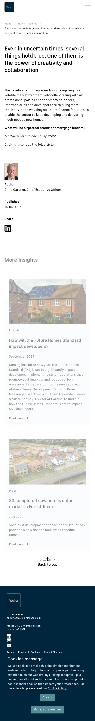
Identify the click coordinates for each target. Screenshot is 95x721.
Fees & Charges (53, 652)
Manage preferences (47, 709)
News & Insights (27, 23)
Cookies (35, 652)
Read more (16, 422)
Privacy (22, 652)
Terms (10, 652)
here (16, 144)
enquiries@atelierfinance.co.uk (24, 617)
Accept (47, 697)
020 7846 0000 (15, 614)
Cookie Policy (57, 688)
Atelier (8, 23)
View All (45, 564)
